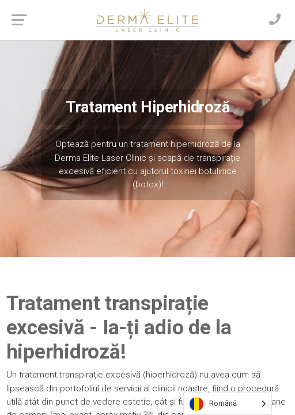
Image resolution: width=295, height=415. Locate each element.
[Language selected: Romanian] (227, 404)
